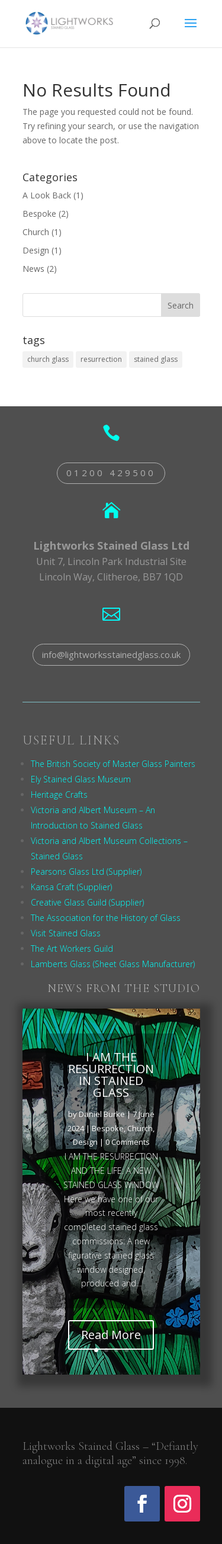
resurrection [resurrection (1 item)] (101, 359)
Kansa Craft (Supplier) (71, 887)
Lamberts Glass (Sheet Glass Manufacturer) (113, 964)
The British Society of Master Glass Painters (113, 763)
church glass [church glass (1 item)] (48, 359)
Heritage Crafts (59, 794)
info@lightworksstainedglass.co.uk (111, 654)
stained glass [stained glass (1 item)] (156, 359)
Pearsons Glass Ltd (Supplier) (86, 871)
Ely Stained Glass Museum (81, 779)
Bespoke (39, 213)
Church (35, 231)
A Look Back (46, 195)
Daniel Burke (102, 1116)
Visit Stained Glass (66, 933)
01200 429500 (111, 473)
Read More (111, 1338)
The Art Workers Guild (72, 948)
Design (35, 250)
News (33, 268)
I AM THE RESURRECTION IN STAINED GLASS (111, 1077)
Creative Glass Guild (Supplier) (87, 902)
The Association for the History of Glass (106, 917)
